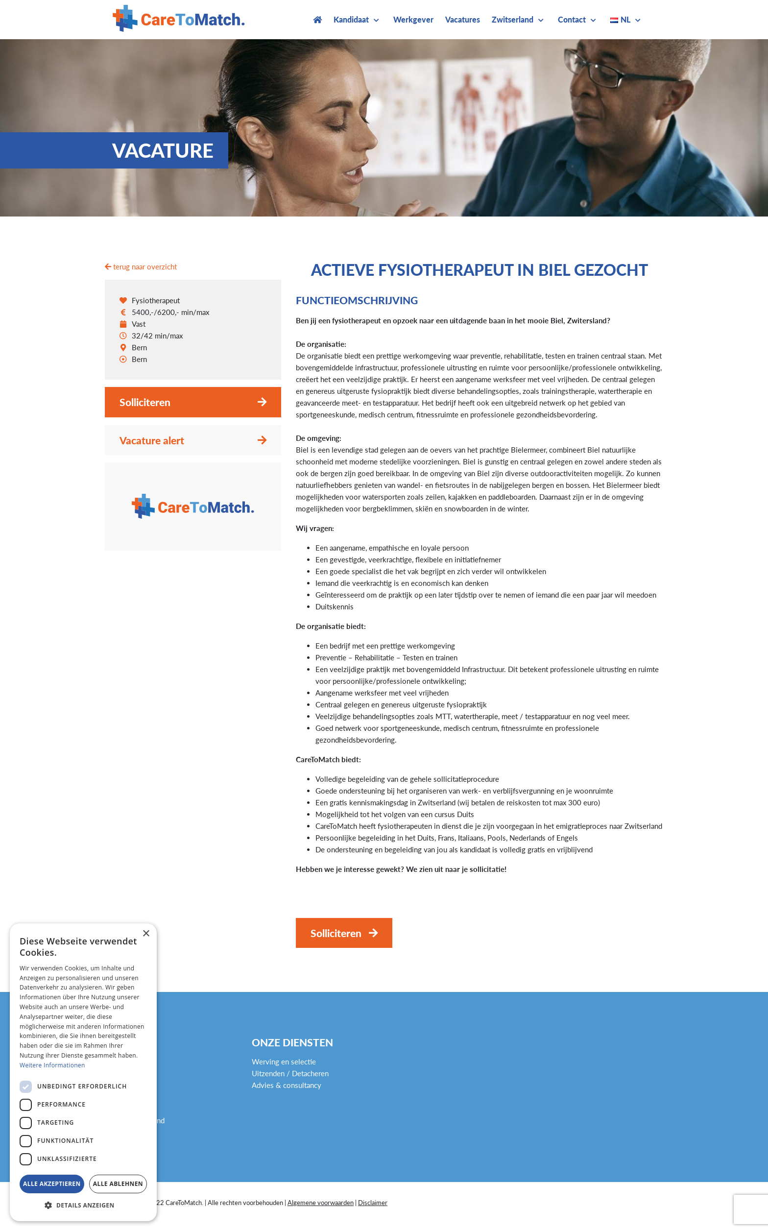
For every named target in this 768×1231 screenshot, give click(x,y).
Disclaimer (372, 1203)
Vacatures (462, 19)
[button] (83, 1205)
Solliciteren (145, 402)
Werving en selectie (284, 1061)
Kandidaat (351, 19)
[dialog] (83, 1072)
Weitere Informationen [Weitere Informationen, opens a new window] (52, 1065)
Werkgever (413, 19)
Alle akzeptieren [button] (52, 1184)
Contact (572, 19)
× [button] (145, 934)
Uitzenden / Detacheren (290, 1073)
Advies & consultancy (286, 1085)
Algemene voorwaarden (321, 1203)
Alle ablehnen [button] (118, 1184)
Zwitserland (512, 19)
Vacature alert (152, 440)
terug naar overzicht (141, 266)
